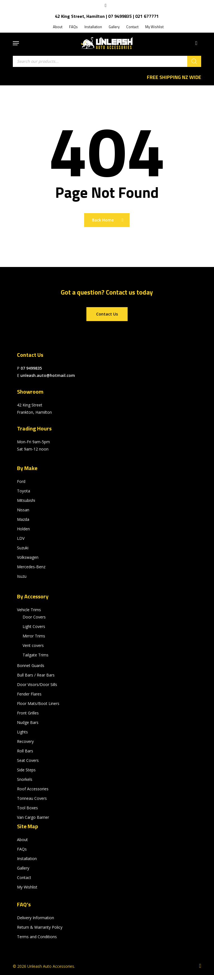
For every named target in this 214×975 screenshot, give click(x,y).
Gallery (23, 868)
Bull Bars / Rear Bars (36, 675)
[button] (16, 43)
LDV (21, 538)
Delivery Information (35, 917)
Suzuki (22, 547)
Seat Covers (28, 760)
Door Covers (34, 617)
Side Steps (26, 769)
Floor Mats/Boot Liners (38, 703)
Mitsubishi (26, 500)
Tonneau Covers (32, 798)
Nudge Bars (27, 722)
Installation (27, 858)
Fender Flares (29, 694)
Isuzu (21, 576)
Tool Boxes (27, 807)
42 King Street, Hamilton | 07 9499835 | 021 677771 (107, 16)
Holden (23, 528)
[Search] (194, 61)
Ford (21, 481)
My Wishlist (27, 887)
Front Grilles (28, 713)
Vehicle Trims (29, 609)
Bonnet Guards (30, 665)
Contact (24, 877)
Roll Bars (25, 750)
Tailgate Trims (35, 655)
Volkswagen (27, 557)
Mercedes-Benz (31, 566)
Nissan (23, 509)
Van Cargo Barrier (33, 817)
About (22, 839)
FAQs (22, 849)
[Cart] (195, 43)
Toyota (23, 490)
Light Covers (34, 626)
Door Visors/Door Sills (37, 684)
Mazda (23, 519)
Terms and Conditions (37, 936)
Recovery (25, 741)
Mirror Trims (34, 636)
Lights (22, 732)
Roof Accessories (32, 788)
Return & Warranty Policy (39, 927)
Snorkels (24, 779)
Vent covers (33, 645)
